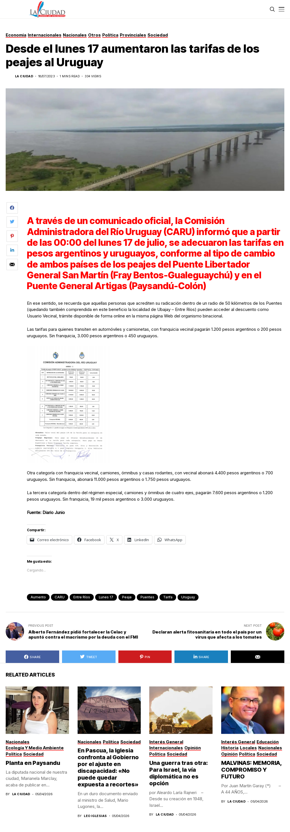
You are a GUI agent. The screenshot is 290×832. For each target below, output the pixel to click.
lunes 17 (106, 597)
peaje (127, 597)
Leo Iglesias (95, 816)
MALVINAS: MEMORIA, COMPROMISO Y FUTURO (251, 770)
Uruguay (188, 597)
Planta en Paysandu (33, 763)
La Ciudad (24, 76)
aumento (38, 597)
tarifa (167, 597)
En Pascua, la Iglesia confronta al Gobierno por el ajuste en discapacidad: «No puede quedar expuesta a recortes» (108, 767)
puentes (147, 597)
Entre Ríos (81, 597)
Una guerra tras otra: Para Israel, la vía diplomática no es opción (178, 773)
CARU (60, 597)
